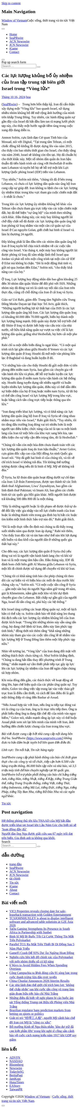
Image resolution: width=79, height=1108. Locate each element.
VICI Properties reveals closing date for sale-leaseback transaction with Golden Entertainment (40, 912)
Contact (14, 52)
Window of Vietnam (14, 20)
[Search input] (19, 66)
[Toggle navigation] (3, 28)
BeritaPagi (16, 1075)
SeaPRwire (16, 38)
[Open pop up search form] (3, 59)
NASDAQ (16, 1061)
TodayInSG (16, 1071)
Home (13, 34)
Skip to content (11, 3)
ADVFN (14, 1057)
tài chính (14, 878)
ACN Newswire (19, 41)
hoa (28, 97)
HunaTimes (16, 1082)
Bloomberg (16, 1064)
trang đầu (15, 864)
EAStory (14, 1085)
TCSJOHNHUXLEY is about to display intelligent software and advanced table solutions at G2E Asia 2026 (41, 922)
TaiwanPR (15, 1089)
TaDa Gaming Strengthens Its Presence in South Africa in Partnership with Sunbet (39, 930)
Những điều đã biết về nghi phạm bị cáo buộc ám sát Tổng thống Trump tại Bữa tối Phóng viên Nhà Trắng (41, 1002)
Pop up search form (14, 62)
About (13, 889)
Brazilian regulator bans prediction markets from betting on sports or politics (40, 1012)
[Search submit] (38, 67)
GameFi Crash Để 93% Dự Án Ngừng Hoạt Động (41, 953)
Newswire (15, 1068)
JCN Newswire (18, 45)
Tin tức (6, 803)
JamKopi (15, 1078)
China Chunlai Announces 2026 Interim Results (39, 981)
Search (6, 841)
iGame (13, 48)
